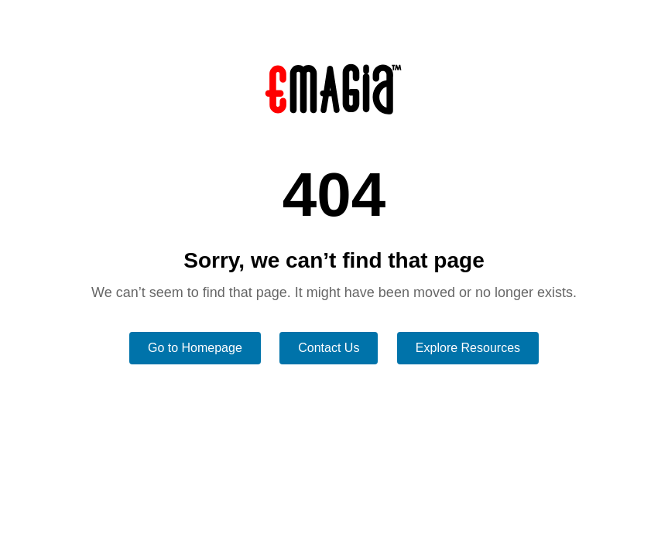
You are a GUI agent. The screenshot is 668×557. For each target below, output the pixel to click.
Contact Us (328, 347)
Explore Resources (468, 347)
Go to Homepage (195, 347)
